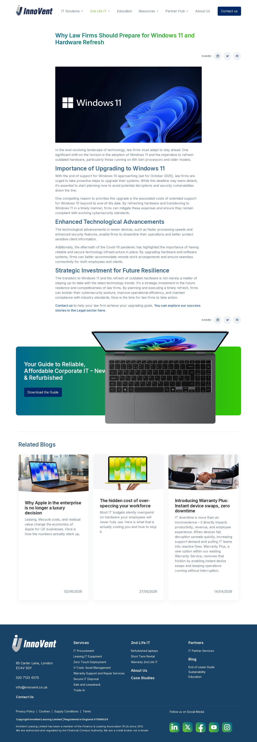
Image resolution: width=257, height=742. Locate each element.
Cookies (44, 711)
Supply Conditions (66, 711)
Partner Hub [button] (175, 11)
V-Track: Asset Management (92, 667)
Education (195, 676)
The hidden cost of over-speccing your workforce (125, 503)
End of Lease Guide (201, 667)
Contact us (229, 11)
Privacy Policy (25, 711)
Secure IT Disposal (86, 679)
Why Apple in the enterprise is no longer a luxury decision (53, 507)
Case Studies (143, 678)
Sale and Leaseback (87, 684)
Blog (192, 659)
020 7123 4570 (27, 678)
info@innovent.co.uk (31, 687)
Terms (87, 711)
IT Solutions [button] (70, 11)
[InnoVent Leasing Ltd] (34, 10)
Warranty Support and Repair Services (99, 673)
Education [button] (124, 11)
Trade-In (79, 690)
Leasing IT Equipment (87, 656)
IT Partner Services (201, 650)
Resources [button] (147, 11)
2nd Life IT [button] (98, 11)
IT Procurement (83, 650)
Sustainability (197, 672)
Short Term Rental (143, 656)
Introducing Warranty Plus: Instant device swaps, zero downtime (202, 505)
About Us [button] (202, 11)
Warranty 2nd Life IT (144, 662)
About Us (139, 670)
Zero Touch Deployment (89, 662)
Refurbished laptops (144, 650)
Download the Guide (43, 392)
